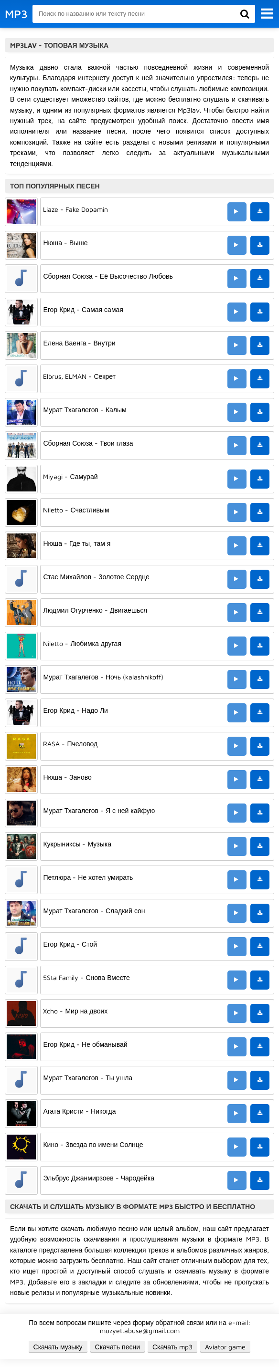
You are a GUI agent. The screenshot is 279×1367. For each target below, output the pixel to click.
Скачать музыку (58, 1347)
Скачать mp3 (172, 1347)
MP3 (16, 14)
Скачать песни (117, 1347)
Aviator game (225, 1347)
